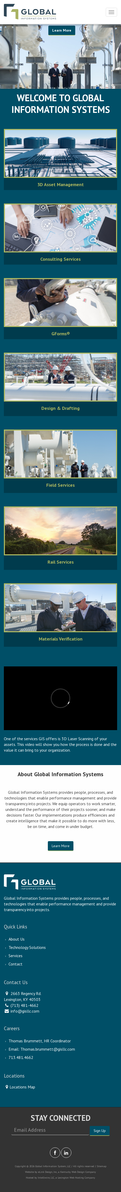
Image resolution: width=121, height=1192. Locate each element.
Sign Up (100, 1130)
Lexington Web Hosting (71, 1177)
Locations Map (19, 1086)
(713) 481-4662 (25, 1005)
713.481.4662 (21, 1057)
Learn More (61, 30)
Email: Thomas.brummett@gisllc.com (42, 1049)
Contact (15, 963)
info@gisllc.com (25, 1011)
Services (15, 955)
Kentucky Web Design (72, 1172)
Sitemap (101, 1166)
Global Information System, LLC (53, 1166)
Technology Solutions (27, 947)
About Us (17, 939)
